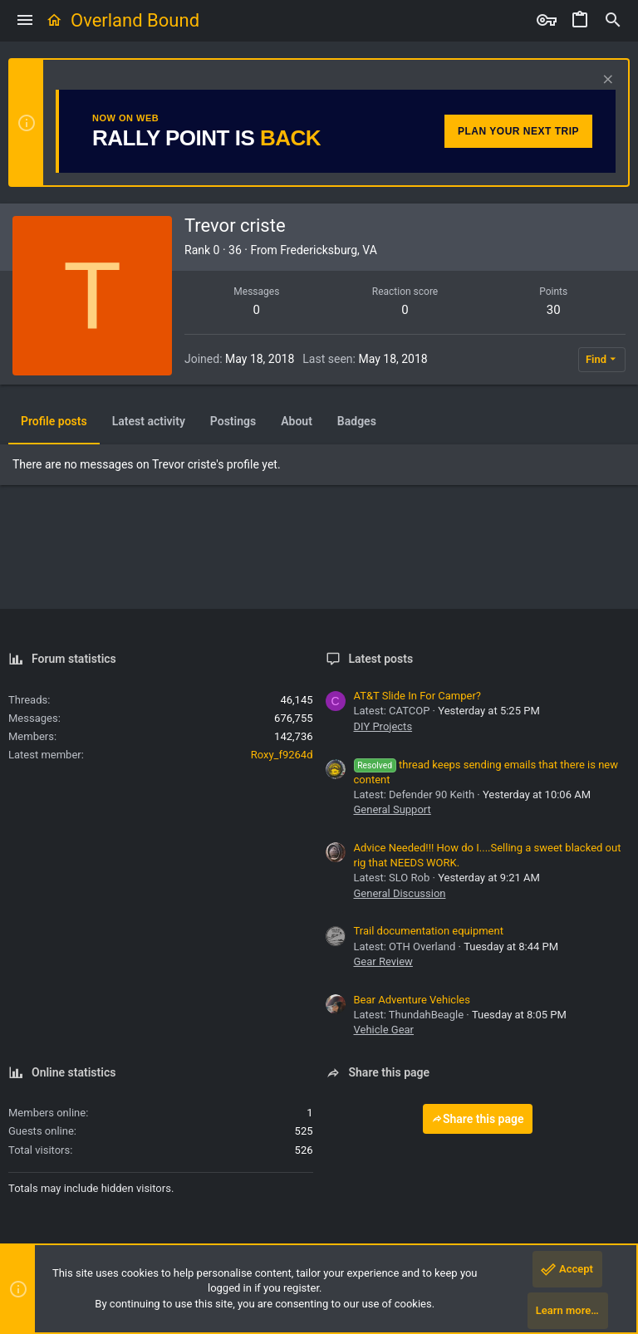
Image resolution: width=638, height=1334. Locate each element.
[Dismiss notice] (606, 81)
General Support (392, 809)
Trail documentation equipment (428, 930)
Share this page (477, 1119)
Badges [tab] (356, 421)
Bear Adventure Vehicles (412, 999)
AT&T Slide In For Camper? (417, 695)
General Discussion (400, 893)
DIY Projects (383, 726)
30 (554, 309)
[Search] (613, 20)
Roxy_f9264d (282, 754)
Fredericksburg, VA (328, 250)
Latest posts (381, 658)
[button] (25, 21)
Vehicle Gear (384, 1029)
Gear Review (383, 961)
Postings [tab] (233, 421)
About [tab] (296, 421)
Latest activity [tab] (148, 421)
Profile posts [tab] (54, 421)
